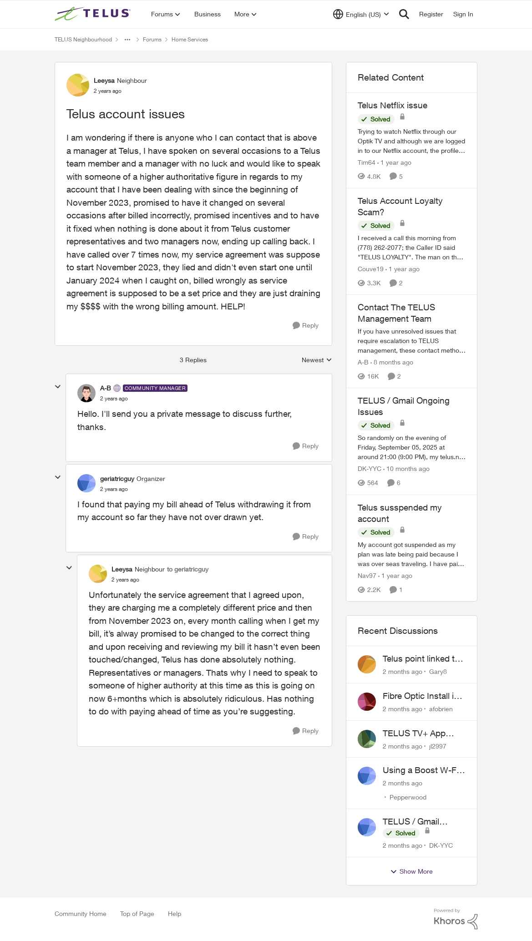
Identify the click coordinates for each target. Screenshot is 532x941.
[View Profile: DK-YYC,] (367, 827)
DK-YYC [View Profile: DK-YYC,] (441, 845)
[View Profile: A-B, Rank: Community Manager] (86, 393)
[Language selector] (361, 14)
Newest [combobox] (317, 360)
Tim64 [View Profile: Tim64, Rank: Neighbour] (366, 162)
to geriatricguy (187, 569)
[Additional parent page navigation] (127, 39)
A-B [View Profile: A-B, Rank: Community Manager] (105, 388)
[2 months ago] (402, 671)
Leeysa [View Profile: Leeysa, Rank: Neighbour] (104, 80)
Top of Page (137, 913)
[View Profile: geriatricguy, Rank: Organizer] (86, 483)
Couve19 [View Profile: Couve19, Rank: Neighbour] (371, 269)
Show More (411, 871)
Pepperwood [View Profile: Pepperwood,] (408, 797)
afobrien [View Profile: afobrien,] (441, 709)
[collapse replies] (57, 386)
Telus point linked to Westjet (421, 658)
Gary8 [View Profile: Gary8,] (438, 671)
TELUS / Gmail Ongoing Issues (413, 821)
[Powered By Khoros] (456, 919)
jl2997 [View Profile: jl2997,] (437, 745)
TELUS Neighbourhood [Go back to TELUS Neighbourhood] (83, 39)
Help (174, 913)
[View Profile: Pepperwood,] (367, 776)
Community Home (80, 913)
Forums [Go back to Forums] (152, 39)
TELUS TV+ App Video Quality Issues (422, 733)
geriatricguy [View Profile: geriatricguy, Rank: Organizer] (117, 478)
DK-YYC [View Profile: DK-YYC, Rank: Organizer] (369, 469)
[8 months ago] (391, 362)
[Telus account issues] (114, 399)
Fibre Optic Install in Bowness (421, 696)
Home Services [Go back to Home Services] (190, 39)
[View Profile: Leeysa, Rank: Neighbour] (77, 85)
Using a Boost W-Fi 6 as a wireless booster (424, 770)
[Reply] (305, 325)
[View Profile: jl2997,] (367, 739)
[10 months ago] (406, 469)
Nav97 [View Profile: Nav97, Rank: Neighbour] (367, 575)
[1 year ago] (394, 162)
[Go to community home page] (94, 14)
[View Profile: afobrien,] (367, 702)
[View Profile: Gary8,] (367, 664)
